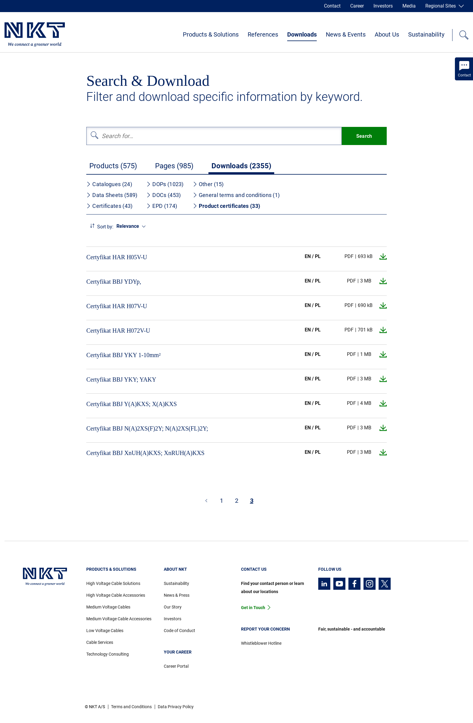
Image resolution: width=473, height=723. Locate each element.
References (263, 34)
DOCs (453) (163, 195)
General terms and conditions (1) (236, 195)
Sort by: (105, 227)
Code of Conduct (179, 630)
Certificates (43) (109, 206)
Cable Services (99, 642)
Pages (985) (174, 166)
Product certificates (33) (226, 206)
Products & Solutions (211, 34)
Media (409, 6)
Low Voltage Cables (104, 630)
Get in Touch (253, 607)
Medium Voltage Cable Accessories (118, 618)
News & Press (176, 595)
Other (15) (208, 184)
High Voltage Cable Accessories (115, 595)
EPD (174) (161, 206)
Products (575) (113, 166)
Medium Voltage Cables (108, 607)
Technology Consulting (107, 654)
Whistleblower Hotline (261, 643)
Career (357, 6)
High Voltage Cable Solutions (113, 583)
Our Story (173, 607)
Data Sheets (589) (111, 195)
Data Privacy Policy (176, 706)
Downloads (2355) (241, 166)
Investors (383, 6)
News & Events (346, 34)
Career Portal (176, 666)
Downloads (302, 34)
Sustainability (426, 34)
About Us (387, 34)
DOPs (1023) (164, 184)
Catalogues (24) (109, 184)
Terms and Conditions (131, 706)
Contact (332, 6)
